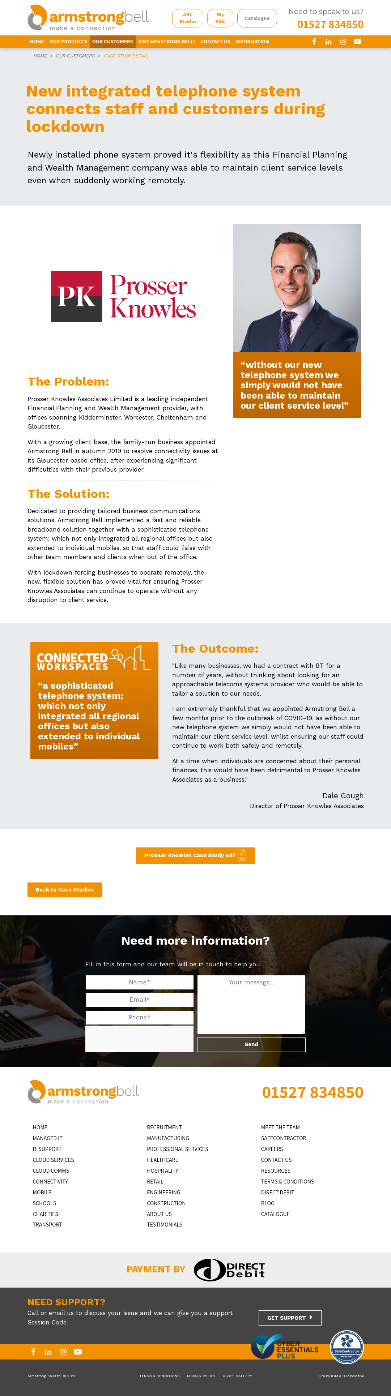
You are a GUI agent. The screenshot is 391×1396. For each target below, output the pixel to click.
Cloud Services (53, 1160)
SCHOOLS (44, 1203)
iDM (334, 1376)
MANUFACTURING (168, 1138)
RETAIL (155, 1181)
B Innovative (353, 1376)
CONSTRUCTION (166, 1203)
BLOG (268, 1203)
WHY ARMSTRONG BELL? (167, 41)
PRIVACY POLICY (201, 1376)
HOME (37, 41)
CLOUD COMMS (51, 1170)
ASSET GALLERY (237, 1376)
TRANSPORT (47, 1224)
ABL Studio (187, 18)
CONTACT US (215, 41)
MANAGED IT (48, 1138)
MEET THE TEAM (280, 1127)
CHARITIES (45, 1214)
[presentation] (140, 1039)
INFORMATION (252, 41)
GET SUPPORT (286, 1318)
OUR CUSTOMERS (112, 41)
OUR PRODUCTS (68, 41)
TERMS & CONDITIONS (287, 1181)
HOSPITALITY (162, 1170)
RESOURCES (275, 1170)
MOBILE (42, 1192)
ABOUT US (159, 1214)
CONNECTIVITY (50, 1181)
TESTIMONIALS (164, 1224)
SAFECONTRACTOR (283, 1138)
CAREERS (272, 1149)
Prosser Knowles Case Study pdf (190, 855)
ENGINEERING (163, 1192)
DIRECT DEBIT (277, 1192)
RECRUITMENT (164, 1127)
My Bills (220, 18)
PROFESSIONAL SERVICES (177, 1149)
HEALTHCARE (162, 1160)
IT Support (47, 1149)
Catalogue (257, 18)
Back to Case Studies (65, 889)
